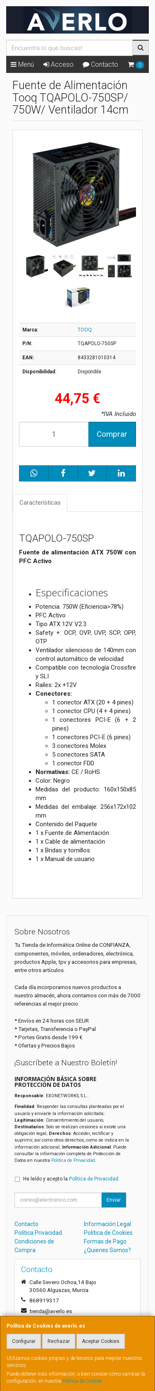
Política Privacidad (38, 1232)
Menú (22, 64)
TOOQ (85, 330)
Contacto (100, 64)
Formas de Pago (105, 1241)
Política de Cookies (82, 1381)
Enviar (114, 1200)
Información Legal (107, 1224)
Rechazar (59, 1341)
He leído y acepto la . (71, 1179)
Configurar (24, 1341)
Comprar (112, 434)
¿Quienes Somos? (107, 1250)
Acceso (58, 64)
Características (40, 502)
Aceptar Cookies (100, 1341)
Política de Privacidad (73, 1160)
